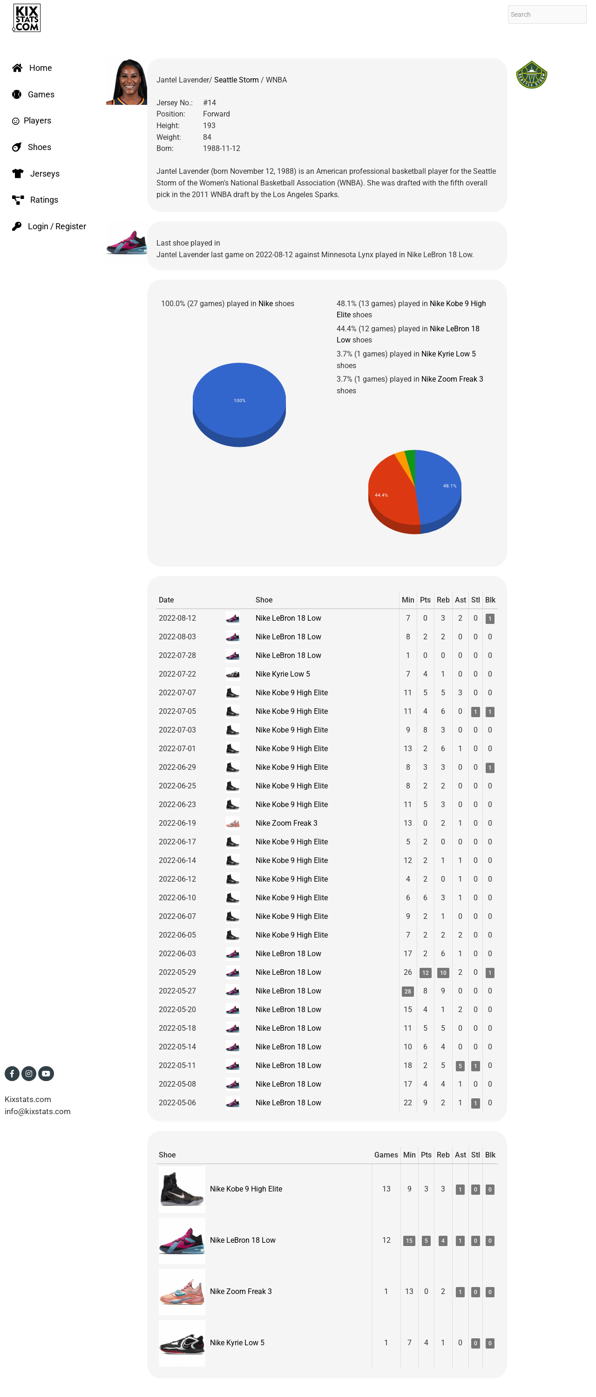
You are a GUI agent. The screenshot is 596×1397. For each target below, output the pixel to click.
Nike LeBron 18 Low (288, 618)
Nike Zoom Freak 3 (452, 379)
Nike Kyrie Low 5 (448, 353)
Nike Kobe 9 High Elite (292, 692)
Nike (265, 303)
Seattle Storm (237, 79)
